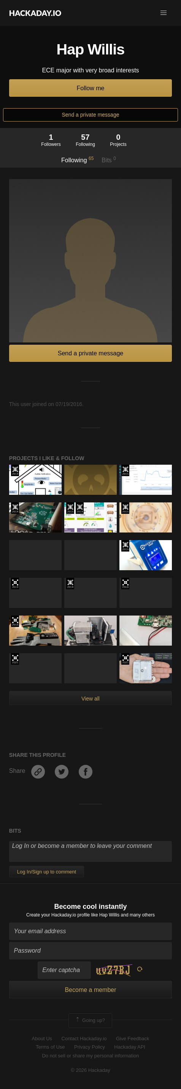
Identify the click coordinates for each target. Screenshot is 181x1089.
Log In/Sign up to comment (46, 872)
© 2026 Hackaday (90, 1070)
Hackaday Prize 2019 (15, 583)
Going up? (90, 1020)
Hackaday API (129, 1047)
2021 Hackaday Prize (15, 659)
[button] (163, 13)
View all (90, 699)
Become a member (90, 990)
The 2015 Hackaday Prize (125, 470)
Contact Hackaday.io (84, 1038)
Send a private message (90, 115)
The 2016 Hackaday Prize (15, 621)
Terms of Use (50, 1047)
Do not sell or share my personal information (90, 1056)
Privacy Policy (89, 1047)
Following (77, 159)
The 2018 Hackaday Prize (125, 583)
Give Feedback (132, 1038)
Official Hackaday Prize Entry (15, 470)
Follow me (91, 88)
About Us (42, 1038)
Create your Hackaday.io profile (58, 915)
